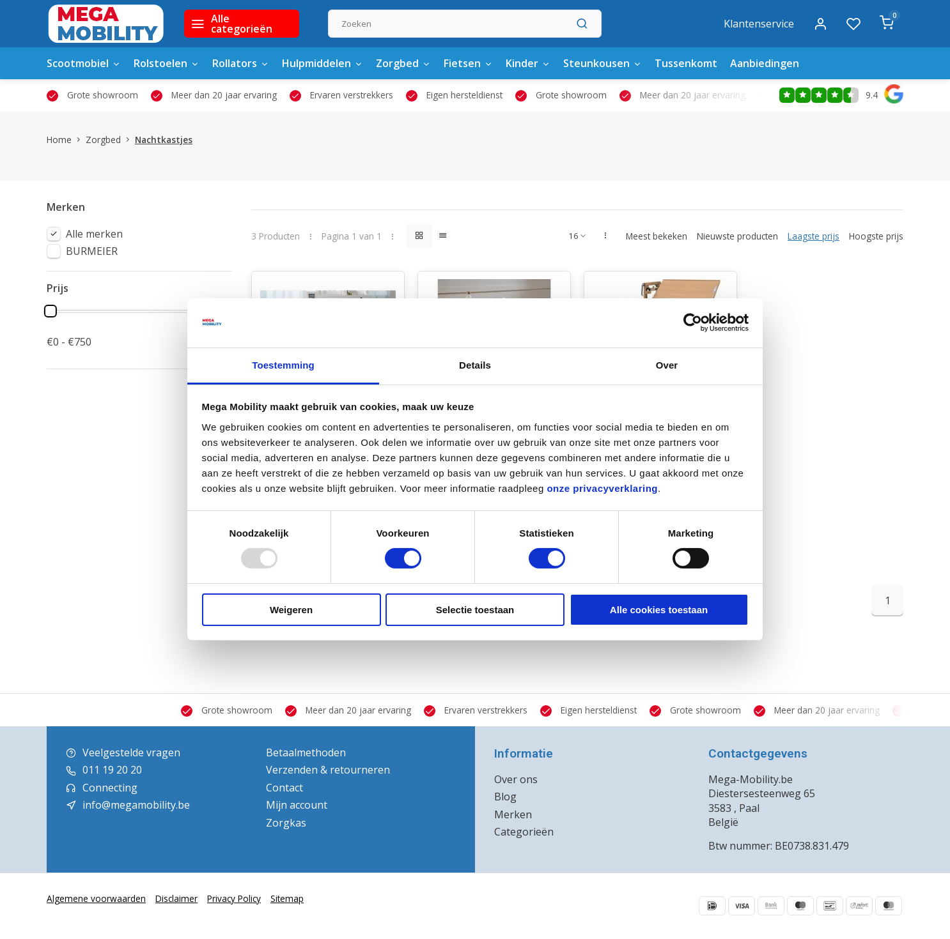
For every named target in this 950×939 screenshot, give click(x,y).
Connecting (109, 788)
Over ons (516, 779)
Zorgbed (403, 63)
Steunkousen (602, 63)
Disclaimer (176, 898)
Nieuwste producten (737, 236)
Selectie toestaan (475, 609)
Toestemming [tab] (283, 365)
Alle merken (94, 234)
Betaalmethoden (306, 752)
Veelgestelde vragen (131, 752)
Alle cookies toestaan (659, 609)
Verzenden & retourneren (328, 770)
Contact (284, 788)
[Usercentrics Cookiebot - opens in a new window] (693, 322)
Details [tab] (475, 365)
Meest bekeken (656, 236)
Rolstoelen (166, 63)
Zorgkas (286, 823)
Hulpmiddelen (322, 63)
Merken (513, 814)
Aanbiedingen (764, 63)
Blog (505, 797)
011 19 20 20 (112, 770)
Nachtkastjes (163, 140)
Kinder (528, 63)
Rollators (240, 63)
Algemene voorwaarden (96, 898)
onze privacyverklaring (602, 488)
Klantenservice (759, 24)
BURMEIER (92, 251)
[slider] (50, 311)
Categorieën (524, 832)
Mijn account (296, 805)
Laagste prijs (813, 236)
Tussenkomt (686, 63)
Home (66, 140)
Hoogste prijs (876, 236)
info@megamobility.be (136, 805)
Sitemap (287, 898)
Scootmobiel (84, 63)
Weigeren (291, 609)
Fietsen (468, 63)
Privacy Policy (234, 898)
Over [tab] (667, 365)
